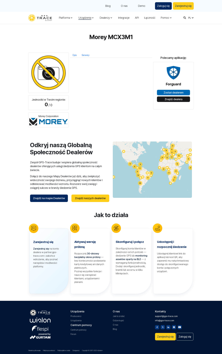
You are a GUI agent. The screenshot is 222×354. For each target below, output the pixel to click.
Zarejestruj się (183, 5)
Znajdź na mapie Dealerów (49, 198)
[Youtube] (180, 327)
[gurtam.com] (40, 320)
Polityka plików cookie (63, 350)
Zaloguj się (163, 5)
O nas (124, 6)
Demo (141, 6)
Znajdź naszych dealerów (90, 198)
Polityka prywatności (49, 350)
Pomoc (165, 17)
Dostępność (76, 350)
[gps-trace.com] (40, 17)
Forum (73, 334)
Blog (108, 6)
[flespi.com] (40, 328)
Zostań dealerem (173, 92)
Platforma (64, 17)
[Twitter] (163, 327)
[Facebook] (157, 327)
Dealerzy (105, 17)
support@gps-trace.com (166, 316)
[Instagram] (174, 327)
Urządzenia (84, 17)
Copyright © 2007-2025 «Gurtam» (92, 350)
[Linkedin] (168, 327)
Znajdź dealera (173, 99)
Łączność (149, 17)
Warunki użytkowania (34, 350)
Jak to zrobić (119, 316)
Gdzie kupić (118, 320)
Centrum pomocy (78, 330)
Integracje (124, 17)
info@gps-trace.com (164, 320)
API (137, 17)
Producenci (76, 316)
